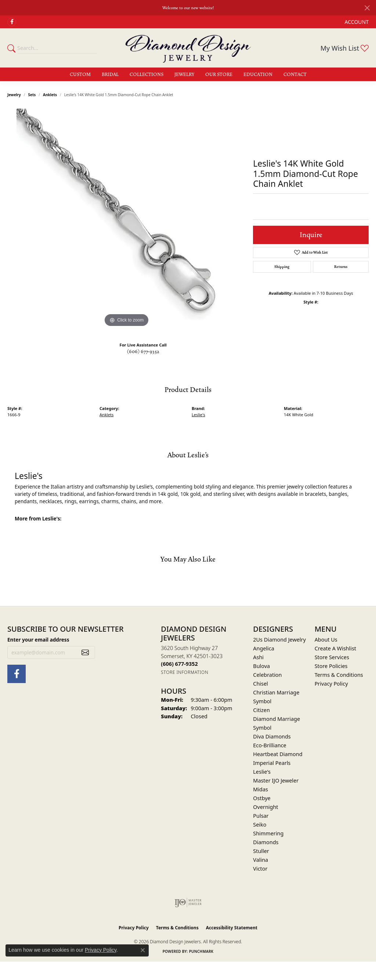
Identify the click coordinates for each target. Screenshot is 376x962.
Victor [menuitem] (260, 868)
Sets (32, 94)
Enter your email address (38, 639)
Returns (340, 267)
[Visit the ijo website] (188, 902)
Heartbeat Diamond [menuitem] (277, 754)
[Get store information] (184, 672)
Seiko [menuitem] (259, 824)
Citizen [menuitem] (261, 710)
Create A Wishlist (335, 648)
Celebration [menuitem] (267, 674)
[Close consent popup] (143, 950)
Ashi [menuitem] (258, 657)
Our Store (218, 74)
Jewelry (184, 74)
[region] (127, 219)
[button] (356, 21)
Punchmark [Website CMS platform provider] (201, 951)
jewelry (14, 94)
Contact (295, 74)
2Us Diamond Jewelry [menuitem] (279, 639)
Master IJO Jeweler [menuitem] (276, 780)
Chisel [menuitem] (260, 683)
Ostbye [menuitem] (261, 798)
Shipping (281, 267)
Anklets (50, 94)
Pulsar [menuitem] (260, 815)
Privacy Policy (331, 683)
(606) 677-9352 (143, 352)
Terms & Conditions (339, 674)
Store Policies (331, 665)
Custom (80, 74)
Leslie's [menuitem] (262, 771)
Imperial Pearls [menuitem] (271, 762)
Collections (146, 74)
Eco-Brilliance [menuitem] (269, 745)
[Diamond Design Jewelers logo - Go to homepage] (188, 47)
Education (257, 74)
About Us (326, 639)
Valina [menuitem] (260, 859)
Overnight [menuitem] (265, 806)
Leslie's (198, 414)
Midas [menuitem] (260, 789)
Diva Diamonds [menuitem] (271, 736)
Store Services (332, 657)
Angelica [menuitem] (263, 648)
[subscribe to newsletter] (85, 652)
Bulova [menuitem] (261, 665)
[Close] (367, 7)
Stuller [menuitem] (261, 850)
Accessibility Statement (231, 928)
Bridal (110, 74)
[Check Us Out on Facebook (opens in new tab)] (11, 22)
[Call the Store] (179, 663)
